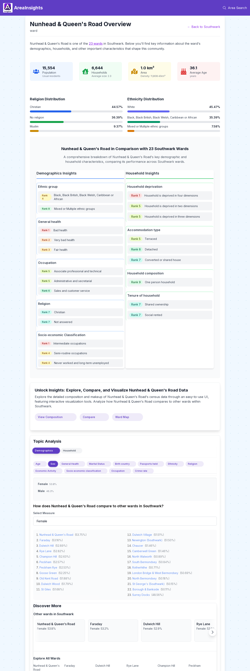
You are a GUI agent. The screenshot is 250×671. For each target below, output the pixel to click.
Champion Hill (48, 555)
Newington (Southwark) (147, 539)
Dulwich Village (142, 534)
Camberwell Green (144, 550)
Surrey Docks (141, 594)
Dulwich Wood (50, 583)
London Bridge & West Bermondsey (155, 572)
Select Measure (44, 513)
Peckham (45, 561)
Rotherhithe (139, 566)
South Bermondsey (144, 561)
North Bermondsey (144, 577)
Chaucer (137, 544)
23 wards (96, 43)
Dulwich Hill (46, 544)
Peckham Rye (48, 566)
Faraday (45, 539)
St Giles (46, 588)
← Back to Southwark (203, 27)
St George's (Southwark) (148, 583)
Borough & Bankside (146, 588)
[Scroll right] (212, 632)
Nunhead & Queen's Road (56, 534)
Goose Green (48, 572)
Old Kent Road (48, 577)
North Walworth (142, 555)
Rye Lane (45, 550)
